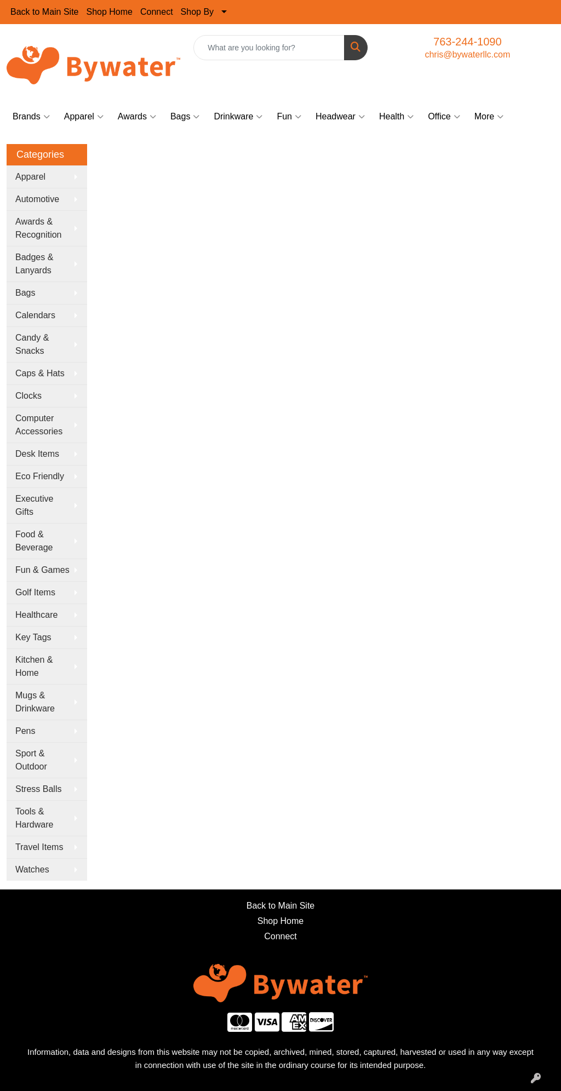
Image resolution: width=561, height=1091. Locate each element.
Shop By (197, 11)
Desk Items (37, 453)
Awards (137, 116)
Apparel (84, 116)
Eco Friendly (39, 476)
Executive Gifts (34, 505)
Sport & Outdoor (31, 760)
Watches (32, 869)
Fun (289, 116)
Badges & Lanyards (34, 263)
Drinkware (238, 116)
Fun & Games (42, 570)
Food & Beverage (34, 541)
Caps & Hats (40, 373)
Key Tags (33, 637)
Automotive (37, 199)
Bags (184, 116)
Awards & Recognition (38, 228)
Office (444, 116)
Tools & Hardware (34, 818)
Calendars (35, 315)
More (488, 116)
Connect (156, 11)
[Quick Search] (268, 47)
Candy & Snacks (32, 344)
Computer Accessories (38, 425)
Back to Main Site (44, 11)
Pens (25, 731)
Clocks (28, 395)
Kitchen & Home (34, 666)
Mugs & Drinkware (35, 702)
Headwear (340, 116)
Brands (31, 116)
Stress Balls (38, 789)
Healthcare (36, 614)
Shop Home (110, 11)
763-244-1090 (467, 42)
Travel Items (39, 847)
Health (396, 116)
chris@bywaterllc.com (467, 54)
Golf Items (35, 592)
